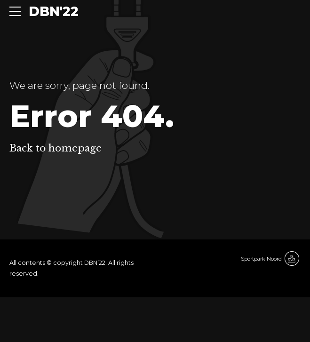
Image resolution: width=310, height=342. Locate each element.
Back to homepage (55, 148)
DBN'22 (54, 11)
